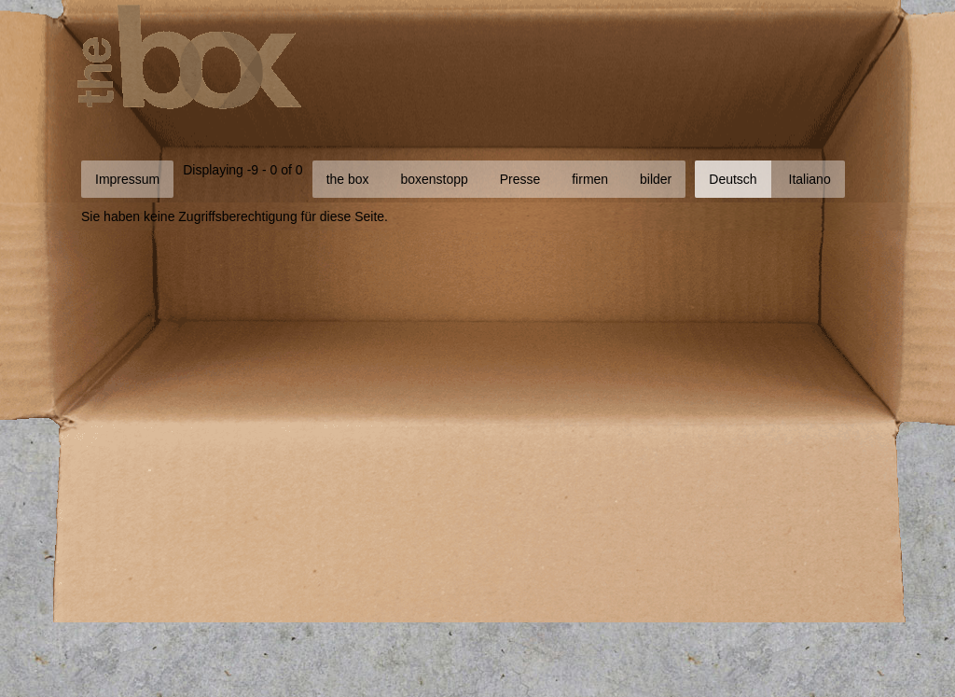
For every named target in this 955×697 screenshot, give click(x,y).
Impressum (127, 179)
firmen (590, 179)
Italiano (810, 179)
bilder (655, 179)
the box (347, 179)
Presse (520, 179)
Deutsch (732, 179)
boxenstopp (433, 179)
